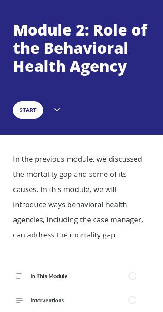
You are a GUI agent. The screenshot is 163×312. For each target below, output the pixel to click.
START (28, 110)
